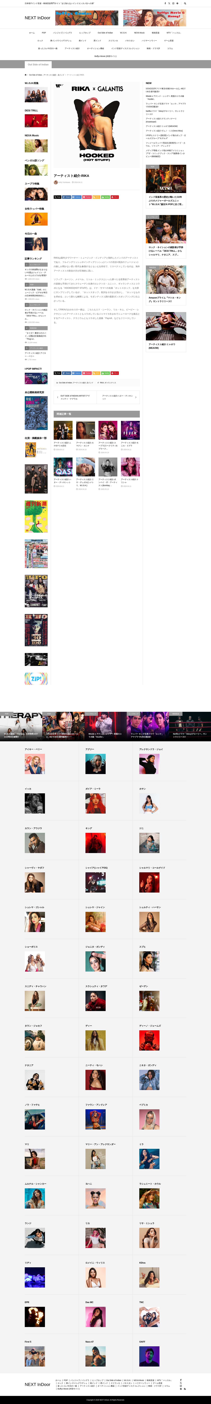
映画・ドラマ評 (153, 48)
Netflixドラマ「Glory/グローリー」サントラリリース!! (165, 112)
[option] (21, 726)
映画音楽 (155, 33)
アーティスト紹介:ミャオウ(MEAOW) (162, 126)
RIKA (102, 383)
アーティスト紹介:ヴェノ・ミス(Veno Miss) (164, 131)
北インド (90, 383)
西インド (97, 40)
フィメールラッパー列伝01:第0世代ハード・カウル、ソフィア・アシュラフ (165, 144)
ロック (40, 40)
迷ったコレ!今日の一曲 (47, 48)
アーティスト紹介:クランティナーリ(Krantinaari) (161, 120)
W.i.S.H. (123, 33)
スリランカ (113, 40)
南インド (82, 40)
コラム (170, 48)
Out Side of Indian (105, 33)
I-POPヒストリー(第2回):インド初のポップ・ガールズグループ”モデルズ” (166, 136)
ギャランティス (110, 383)
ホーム (32, 33)
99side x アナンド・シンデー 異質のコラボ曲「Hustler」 (165, 97)
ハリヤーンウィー (149, 40)
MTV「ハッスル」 (174, 33)
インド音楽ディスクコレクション (125, 48)
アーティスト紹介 (72, 48)
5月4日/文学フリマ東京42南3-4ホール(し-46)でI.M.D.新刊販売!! (166, 90)
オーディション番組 (95, 48)
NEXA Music (139, 33)
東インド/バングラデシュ (61, 40)
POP (44, 33)
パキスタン (130, 40)
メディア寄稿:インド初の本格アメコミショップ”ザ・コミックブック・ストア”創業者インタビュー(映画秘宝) (165, 153)
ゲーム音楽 (169, 40)
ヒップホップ (85, 33)
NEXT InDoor (37, 17)
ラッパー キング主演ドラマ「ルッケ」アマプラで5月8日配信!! (166, 105)
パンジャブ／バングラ (62, 33)
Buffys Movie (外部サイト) (105, 56)
